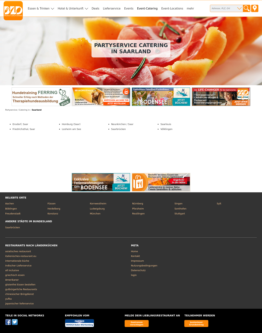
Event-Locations (172, 8)
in (17, 110)
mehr (190, 8)
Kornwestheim (98, 203)
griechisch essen (15, 275)
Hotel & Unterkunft (70, 8)
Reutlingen (138, 213)
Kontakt (135, 256)
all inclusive (12, 270)
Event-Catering (147, 8)
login (134, 275)
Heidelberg (53, 208)
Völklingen (166, 129)
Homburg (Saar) (71, 124)
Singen (178, 203)
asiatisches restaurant (18, 251)
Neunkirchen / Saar (122, 124)
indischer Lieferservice (18, 265)
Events (128, 8)
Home (134, 251)
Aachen (9, 203)
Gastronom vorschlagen (136, 323)
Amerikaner (12, 279)
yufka (8, 298)
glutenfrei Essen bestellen (20, 284)
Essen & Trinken (38, 8)
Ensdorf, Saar (20, 124)
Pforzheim (138, 208)
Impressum (137, 260)
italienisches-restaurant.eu (20, 256)
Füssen (51, 203)
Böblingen (11, 208)
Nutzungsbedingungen (144, 265)
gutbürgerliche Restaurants (21, 289)
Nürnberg (137, 203)
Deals (95, 8)
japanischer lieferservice (19, 303)
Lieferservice (112, 8)
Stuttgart (179, 213)
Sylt (219, 203)
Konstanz (52, 213)
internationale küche (17, 260)
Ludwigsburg (97, 208)
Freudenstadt (13, 213)
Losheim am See (71, 129)
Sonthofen (180, 208)
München (95, 213)
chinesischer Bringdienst (19, 294)
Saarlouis (165, 124)
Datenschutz (138, 270)
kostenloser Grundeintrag (196, 323)
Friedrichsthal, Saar (24, 129)
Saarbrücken (118, 129)
